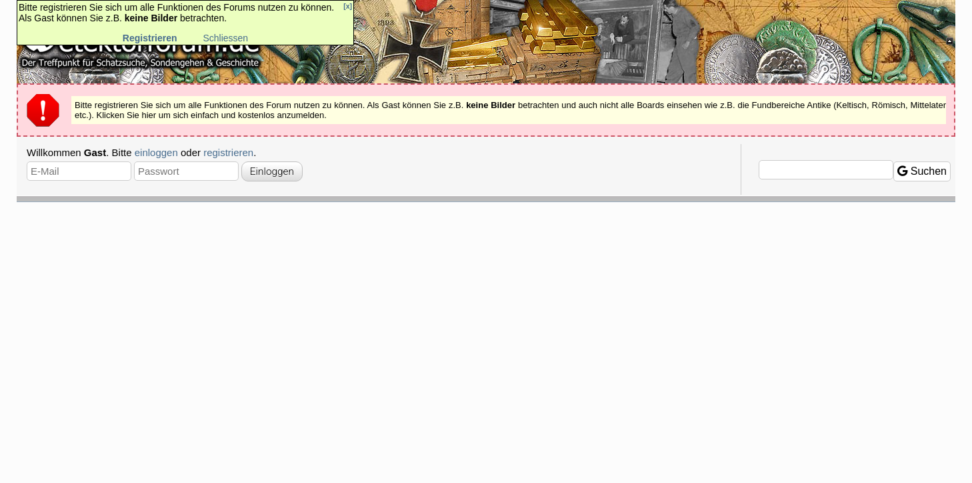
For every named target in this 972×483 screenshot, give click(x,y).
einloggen (156, 152)
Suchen (922, 171)
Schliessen (225, 38)
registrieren (228, 152)
